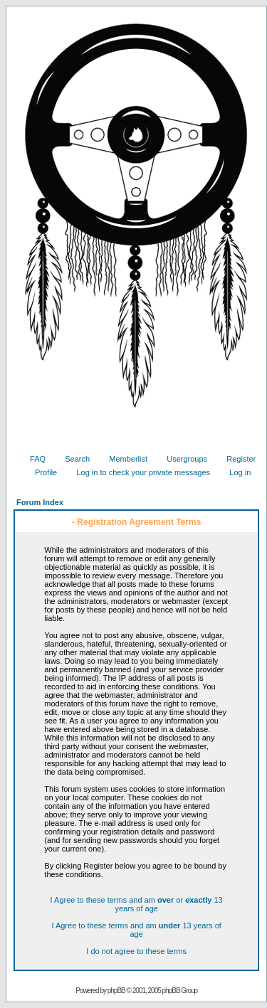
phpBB (116, 990)
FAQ (32, 459)
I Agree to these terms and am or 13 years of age (137, 904)
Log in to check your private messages (138, 472)
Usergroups (181, 459)
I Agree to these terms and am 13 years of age (136, 929)
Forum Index (39, 502)
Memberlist (122, 459)
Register (236, 459)
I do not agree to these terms (136, 951)
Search (72, 459)
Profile (40, 472)
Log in (235, 472)
